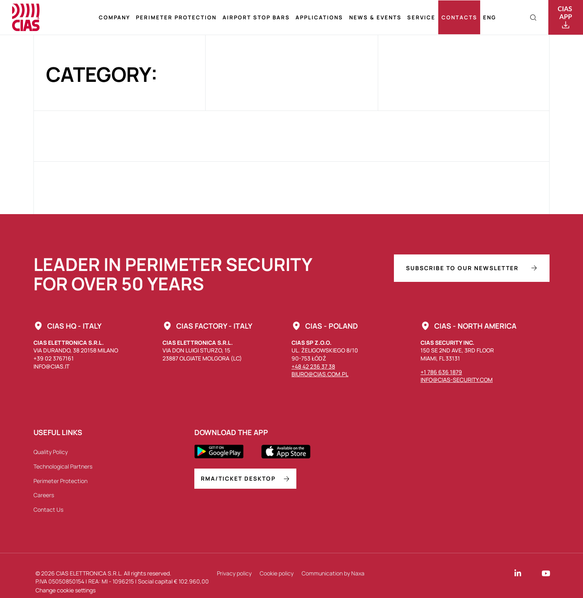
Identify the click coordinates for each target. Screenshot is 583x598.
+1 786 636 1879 (441, 372)
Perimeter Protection (176, 17)
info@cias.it (51, 366)
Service (421, 17)
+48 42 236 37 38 (313, 366)
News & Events (375, 17)
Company (114, 17)
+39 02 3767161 (53, 358)
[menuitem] (489, 17)
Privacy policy (234, 573)
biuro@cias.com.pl (320, 374)
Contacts (459, 17)
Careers (43, 495)
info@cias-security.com (457, 379)
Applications (319, 17)
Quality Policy (50, 452)
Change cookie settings (65, 590)
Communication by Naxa (333, 573)
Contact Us (48, 509)
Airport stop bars (256, 17)
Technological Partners (62, 466)
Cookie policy (277, 573)
